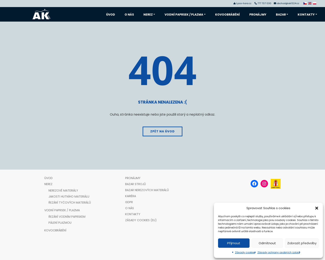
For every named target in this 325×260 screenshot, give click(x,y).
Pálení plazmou (60, 223)
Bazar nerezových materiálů (147, 190)
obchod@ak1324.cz (288, 3)
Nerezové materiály (63, 190)
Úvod (110, 14)
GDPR (129, 202)
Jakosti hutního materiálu (69, 196)
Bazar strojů (135, 184)
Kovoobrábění (227, 14)
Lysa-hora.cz (243, 3)
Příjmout (233, 243)
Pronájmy (257, 14)
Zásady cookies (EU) (141, 220)
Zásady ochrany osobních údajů (278, 252)
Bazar (281, 14)
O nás (129, 14)
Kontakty (306, 14)
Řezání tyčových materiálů (70, 202)
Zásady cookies (245, 252)
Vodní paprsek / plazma (184, 14)
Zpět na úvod (162, 131)
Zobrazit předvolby (302, 243)
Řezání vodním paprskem (67, 217)
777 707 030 (265, 3)
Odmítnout (267, 243)
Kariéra (130, 196)
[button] (317, 208)
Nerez (148, 14)
